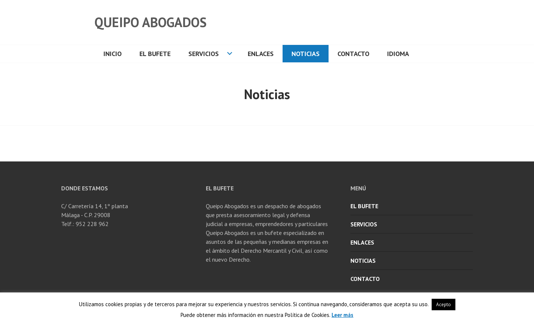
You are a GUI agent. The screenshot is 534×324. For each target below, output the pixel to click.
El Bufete (155, 53)
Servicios (203, 53)
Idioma (398, 53)
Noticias (305, 53)
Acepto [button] (443, 304)
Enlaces (261, 53)
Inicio (112, 53)
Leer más (342, 314)
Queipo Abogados (151, 22)
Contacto (353, 53)
